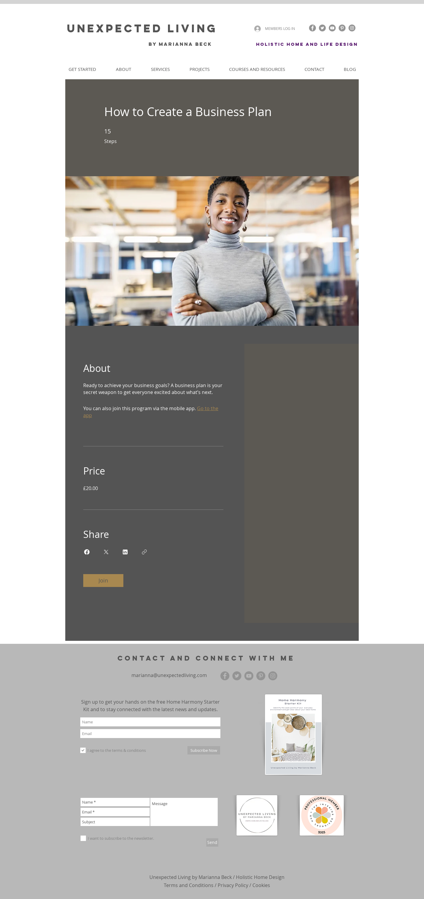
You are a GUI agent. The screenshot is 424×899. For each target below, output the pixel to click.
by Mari (160, 44)
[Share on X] (106, 552)
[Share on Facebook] (86, 552)
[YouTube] (332, 28)
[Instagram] (352, 28)
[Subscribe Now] (203, 750)
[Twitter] (322, 28)
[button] (297, 29)
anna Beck (194, 44)
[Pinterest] (342, 28)
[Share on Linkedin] (125, 552)
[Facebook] (312, 28)
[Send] (212, 842)
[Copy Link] (144, 552)
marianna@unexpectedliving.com (169, 675)
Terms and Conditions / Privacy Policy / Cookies (217, 885)
